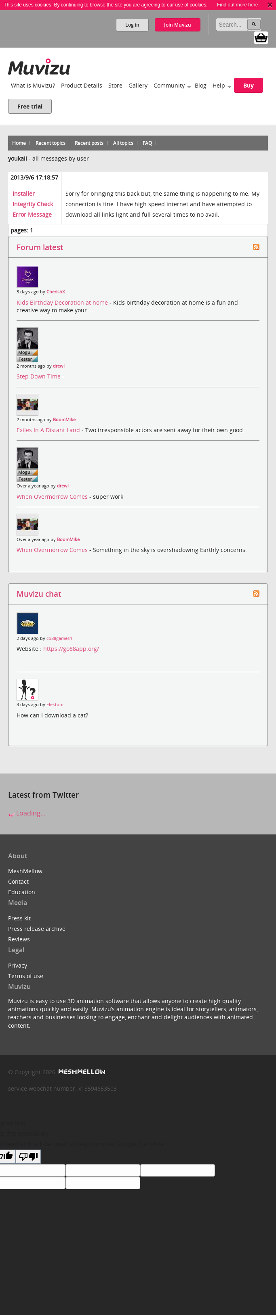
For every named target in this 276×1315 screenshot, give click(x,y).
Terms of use (25, 976)
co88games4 (59, 638)
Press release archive (36, 928)
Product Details (81, 85)
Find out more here (237, 5)
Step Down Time (39, 376)
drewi (59, 366)
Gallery (138, 85)
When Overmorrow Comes (53, 496)
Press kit (19, 918)
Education (21, 892)
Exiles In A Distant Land (49, 430)
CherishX (55, 292)
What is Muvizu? (33, 85)
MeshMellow (25, 871)
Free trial (29, 106)
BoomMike (64, 419)
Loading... (26, 813)
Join (177, 24)
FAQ (147, 143)
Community (169, 85)
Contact (18, 881)
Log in (132, 24)
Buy (248, 85)
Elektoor (55, 704)
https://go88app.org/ (71, 648)
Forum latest (40, 247)
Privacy (17, 965)
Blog (200, 85)
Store (115, 85)
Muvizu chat (39, 594)
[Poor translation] (28, 1157)
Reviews (19, 939)
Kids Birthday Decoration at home (63, 302)
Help (219, 85)
